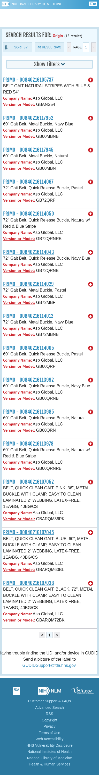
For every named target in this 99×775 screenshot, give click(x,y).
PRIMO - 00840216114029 (28, 284)
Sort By (21, 47)
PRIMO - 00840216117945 (28, 150)
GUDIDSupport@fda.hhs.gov (48, 665)
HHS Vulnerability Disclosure (49, 745)
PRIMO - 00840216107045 (28, 532)
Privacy (50, 726)
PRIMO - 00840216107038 (28, 583)
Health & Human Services (49, 764)
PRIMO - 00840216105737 (28, 80)
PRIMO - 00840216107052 (28, 482)
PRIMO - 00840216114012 (28, 316)
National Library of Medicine (37, 4)
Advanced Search (49, 707)
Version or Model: (19, 104)
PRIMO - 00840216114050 (28, 214)
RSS (49, 714)
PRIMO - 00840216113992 (28, 380)
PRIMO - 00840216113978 (28, 444)
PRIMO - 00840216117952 (28, 118)
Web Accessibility (50, 739)
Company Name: (17, 98)
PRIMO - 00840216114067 (28, 182)
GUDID (49, 18)
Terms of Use (49, 733)
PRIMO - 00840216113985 (28, 412)
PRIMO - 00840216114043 (28, 252)
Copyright (49, 720)
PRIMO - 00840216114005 (28, 348)
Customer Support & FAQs (49, 701)
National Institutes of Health (49, 752)
